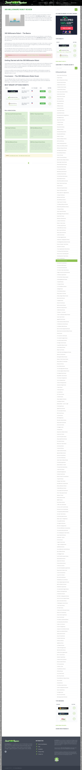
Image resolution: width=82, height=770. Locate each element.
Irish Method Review (60, 645)
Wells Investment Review (61, 305)
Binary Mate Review (63, 714)
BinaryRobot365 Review (61, 133)
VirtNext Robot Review (61, 309)
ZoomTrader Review (60, 110)
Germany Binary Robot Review (62, 621)
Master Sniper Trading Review (62, 518)
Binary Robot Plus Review (61, 422)
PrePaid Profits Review (61, 638)
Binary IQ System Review (61, 661)
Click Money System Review (62, 685)
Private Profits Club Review (61, 659)
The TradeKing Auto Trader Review (63, 532)
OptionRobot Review (64, 55)
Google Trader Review (61, 542)
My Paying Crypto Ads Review (62, 696)
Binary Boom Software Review (62, 431)
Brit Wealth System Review (61, 150)
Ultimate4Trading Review (61, 471)
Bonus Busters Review (61, 502)
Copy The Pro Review (61, 574)
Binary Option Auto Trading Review (64, 51)
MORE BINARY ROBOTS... (61, 61)
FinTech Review (60, 539)
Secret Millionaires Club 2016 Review (63, 549)
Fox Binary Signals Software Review (63, 370)
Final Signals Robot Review (61, 373)
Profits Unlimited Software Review (63, 321)
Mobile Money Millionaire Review (63, 206)
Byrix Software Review (61, 551)
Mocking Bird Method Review (62, 356)
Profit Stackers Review (61, 593)
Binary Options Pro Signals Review (63, 192)
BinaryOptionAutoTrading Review (63, 115)
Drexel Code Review (60, 617)
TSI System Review (60, 209)
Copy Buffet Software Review (62, 345)
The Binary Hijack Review (61, 225)
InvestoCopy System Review (62, 516)
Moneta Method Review (61, 558)
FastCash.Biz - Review (60, 537)
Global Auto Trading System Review (63, 239)
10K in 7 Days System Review (62, 492)
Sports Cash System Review (61, 600)
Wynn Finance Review (61, 119)
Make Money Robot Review (61, 171)
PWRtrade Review (60, 105)
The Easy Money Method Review (62, 511)
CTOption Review (60, 122)
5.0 (74, 45)
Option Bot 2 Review (60, 434)
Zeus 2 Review (59, 680)
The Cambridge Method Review (62, 368)
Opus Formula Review (61, 635)
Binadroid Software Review (61, 138)
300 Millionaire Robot (13, 155)
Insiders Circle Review (61, 624)
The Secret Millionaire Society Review (63, 528)
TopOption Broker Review (61, 87)
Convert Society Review (61, 572)
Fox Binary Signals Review (61, 237)
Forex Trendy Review (61, 258)
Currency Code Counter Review (62, 506)
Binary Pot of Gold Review (61, 612)
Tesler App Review (60, 389)
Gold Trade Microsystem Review (62, 556)
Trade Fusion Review (60, 469)
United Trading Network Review (62, 687)
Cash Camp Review (60, 445)
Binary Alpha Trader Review (62, 162)
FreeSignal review (60, 427)
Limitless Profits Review (61, 220)
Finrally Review (59, 429)
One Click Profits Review (61, 457)
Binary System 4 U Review (61, 293)
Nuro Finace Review (60, 675)
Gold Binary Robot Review (61, 173)
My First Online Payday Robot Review (63, 328)
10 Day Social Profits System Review (63, 610)
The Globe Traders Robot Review (63, 270)
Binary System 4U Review (61, 232)
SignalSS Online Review (61, 319)
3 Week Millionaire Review (61, 227)
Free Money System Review (62, 340)
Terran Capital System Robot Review (63, 248)
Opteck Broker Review (61, 94)
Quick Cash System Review (61, 436)
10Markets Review (60, 103)
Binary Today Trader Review (62, 183)
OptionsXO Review (60, 108)
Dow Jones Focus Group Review (62, 509)
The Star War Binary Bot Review (62, 530)
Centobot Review (60, 396)
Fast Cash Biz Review (60, 441)
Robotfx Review (60, 185)
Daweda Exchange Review (61, 384)
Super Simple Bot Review (61, 211)
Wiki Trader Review (60, 413)
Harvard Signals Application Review (63, 582)
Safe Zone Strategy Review (61, 525)
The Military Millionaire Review (62, 204)
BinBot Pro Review (64, 46)
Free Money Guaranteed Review (62, 619)
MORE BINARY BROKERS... (61, 725)
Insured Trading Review (61, 626)
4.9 (74, 50)
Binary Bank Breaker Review (62, 164)
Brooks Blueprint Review (61, 152)
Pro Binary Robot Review (61, 169)
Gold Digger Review (60, 553)
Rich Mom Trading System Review (63, 596)
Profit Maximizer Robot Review (62, 323)
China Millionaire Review (61, 668)
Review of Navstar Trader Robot (62, 244)
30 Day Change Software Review (62, 295)
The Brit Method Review (61, 291)
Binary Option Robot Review (62, 75)
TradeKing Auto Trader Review (62, 603)
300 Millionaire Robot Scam (24, 155)
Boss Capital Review (60, 101)
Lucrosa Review (60, 392)
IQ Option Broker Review (61, 82)
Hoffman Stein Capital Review (62, 652)
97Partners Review (60, 640)
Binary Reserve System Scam (62, 570)
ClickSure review (60, 666)
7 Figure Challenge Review (61, 544)
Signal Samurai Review (61, 408)
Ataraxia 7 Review (60, 495)
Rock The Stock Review (61, 694)
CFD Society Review (60, 664)
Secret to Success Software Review (63, 598)
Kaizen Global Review (61, 689)
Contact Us (40, 754)
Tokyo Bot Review (60, 478)
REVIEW (42, 91)
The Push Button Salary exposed (62, 277)
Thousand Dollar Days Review (62, 467)
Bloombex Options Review (61, 420)
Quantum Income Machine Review (63, 628)
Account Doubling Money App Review (63, 567)
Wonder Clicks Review (61, 302)
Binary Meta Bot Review (61, 178)
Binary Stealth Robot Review (62, 438)
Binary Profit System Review (62, 190)
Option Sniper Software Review (62, 460)
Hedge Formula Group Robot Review (63, 272)
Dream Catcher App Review (62, 614)
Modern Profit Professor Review (62, 359)
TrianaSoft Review (60, 281)
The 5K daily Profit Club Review (62, 490)
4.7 (74, 55)
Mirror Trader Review (61, 654)
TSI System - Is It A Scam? (61, 312)
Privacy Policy (41, 751)
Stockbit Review (60, 682)
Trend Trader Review (61, 605)
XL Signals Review (60, 300)
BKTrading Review (60, 417)
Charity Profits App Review (61, 382)
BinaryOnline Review (60, 126)
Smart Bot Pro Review (61, 246)
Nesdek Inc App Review (61, 657)
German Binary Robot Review (62, 176)
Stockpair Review (60, 124)
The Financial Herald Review (62, 267)
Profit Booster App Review (61, 274)
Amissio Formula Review (61, 455)
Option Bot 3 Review (60, 216)
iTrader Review (59, 387)
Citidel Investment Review (61, 450)
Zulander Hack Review (61, 474)
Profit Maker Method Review (62, 326)
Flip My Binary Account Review (62, 579)
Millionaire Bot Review (61, 197)
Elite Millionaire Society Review (62, 483)
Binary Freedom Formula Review (62, 476)
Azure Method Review (61, 366)
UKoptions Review (60, 98)
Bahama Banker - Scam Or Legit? (62, 403)
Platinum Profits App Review (62, 591)
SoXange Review (60, 288)
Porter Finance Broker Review (62, 91)
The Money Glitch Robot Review (62, 251)
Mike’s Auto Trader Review (61, 443)
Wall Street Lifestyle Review (62, 307)
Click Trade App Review (61, 380)
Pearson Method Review (61, 563)
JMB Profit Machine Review (61, 584)
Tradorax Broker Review (61, 89)
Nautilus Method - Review (61, 464)
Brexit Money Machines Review (62, 180)
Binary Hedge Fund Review (61, 399)
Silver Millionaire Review (61, 199)
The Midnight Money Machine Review (63, 241)
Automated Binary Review (61, 131)
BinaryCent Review (60, 363)
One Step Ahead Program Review (63, 589)
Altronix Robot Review (61, 298)
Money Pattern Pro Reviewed (62, 361)
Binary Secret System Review (62, 187)
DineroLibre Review (60, 424)
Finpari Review (59, 77)
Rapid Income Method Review (62, 631)
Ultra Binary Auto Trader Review (62, 255)
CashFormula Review (60, 234)
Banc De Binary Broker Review (62, 80)
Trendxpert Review (60, 284)
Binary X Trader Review (61, 223)
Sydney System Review (61, 633)
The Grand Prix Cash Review (62, 335)
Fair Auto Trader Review (61, 513)
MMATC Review (59, 499)
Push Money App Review (61, 462)
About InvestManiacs (42, 744)
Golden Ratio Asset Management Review (64, 352)
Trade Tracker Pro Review (61, 202)
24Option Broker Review (61, 84)
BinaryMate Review (60, 117)
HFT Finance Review (60, 394)
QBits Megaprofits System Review (63, 213)
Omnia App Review (60, 406)
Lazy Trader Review (60, 673)
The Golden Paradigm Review (62, 338)
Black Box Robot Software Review (63, 159)
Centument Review (60, 448)
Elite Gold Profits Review (61, 577)
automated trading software (33, 55)
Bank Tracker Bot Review (61, 230)
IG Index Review (60, 415)
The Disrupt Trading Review (62, 377)
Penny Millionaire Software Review (63, 678)
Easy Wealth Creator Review (62, 375)
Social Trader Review (60, 316)
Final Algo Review (60, 692)
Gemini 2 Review (60, 155)
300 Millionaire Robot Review (62, 260)
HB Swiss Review (60, 671)
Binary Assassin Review (61, 497)
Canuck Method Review (61, 347)
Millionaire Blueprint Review (62, 148)
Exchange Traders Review (61, 342)
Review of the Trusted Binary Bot (62, 253)
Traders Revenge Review (61, 647)
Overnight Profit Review (61, 523)
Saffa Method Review (60, 546)
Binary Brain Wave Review (61, 166)
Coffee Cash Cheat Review (61, 504)
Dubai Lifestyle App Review (61, 143)
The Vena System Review (61, 410)
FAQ (39, 746)
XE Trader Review (60, 607)
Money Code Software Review (62, 145)
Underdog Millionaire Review (62, 279)
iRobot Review (59, 333)
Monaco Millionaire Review (61, 485)
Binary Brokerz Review (61, 96)
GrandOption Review (60, 401)
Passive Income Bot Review (61, 157)
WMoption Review (60, 129)
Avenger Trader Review (61, 481)
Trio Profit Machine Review (61, 286)
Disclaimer (40, 749)
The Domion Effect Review (61, 265)
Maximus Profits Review (61, 354)
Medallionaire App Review (61, 586)
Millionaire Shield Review (61, 218)
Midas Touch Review (60, 349)
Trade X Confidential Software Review (63, 314)
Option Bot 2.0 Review (61, 560)
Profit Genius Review (60, 565)
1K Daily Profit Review (11, 128)
